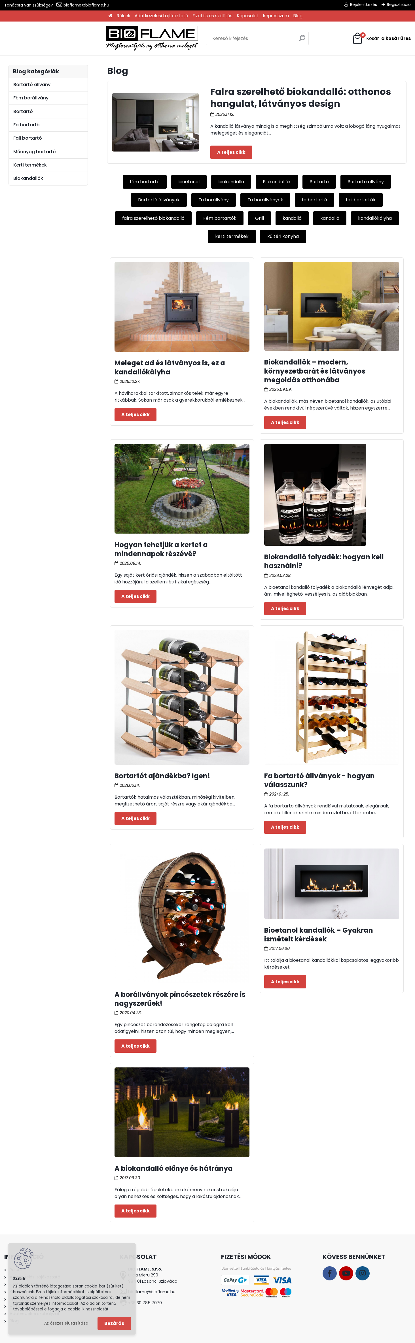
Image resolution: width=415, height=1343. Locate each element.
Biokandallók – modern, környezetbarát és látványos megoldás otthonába (314, 370)
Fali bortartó (27, 138)
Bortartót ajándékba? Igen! (162, 776)
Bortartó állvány (366, 181)
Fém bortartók (219, 218)
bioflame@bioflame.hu (86, 5)
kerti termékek (232, 236)
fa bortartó (314, 200)
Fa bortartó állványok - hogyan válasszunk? (319, 780)
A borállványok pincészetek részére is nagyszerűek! (180, 999)
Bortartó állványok (159, 200)
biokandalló (231, 181)
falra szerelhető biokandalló (153, 218)
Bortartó (319, 181)
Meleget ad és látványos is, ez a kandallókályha (170, 367)
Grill (259, 218)
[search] (268, 40)
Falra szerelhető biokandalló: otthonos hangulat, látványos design (300, 97)
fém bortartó (145, 181)
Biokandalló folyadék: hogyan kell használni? (324, 561)
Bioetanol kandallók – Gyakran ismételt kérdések (318, 935)
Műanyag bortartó (34, 151)
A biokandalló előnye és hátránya (174, 1168)
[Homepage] (110, 16)
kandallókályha (375, 218)
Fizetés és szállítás (212, 16)
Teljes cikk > (231, 152)
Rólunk (123, 16)
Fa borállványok (265, 200)
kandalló (292, 218)
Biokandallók (277, 181)
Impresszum (276, 16)
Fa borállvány (213, 200)
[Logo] (51, 38)
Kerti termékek (30, 165)
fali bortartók (361, 200)
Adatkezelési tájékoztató (161, 16)
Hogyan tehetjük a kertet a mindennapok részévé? (161, 549)
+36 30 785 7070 (145, 1303)
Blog (297, 16)
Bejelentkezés (363, 4)
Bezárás (114, 1323)
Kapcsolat (248, 16)
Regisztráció (399, 4)
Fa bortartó (26, 124)
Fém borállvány (30, 98)
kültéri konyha (283, 236)
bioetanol (189, 181)
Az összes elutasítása (66, 1323)
